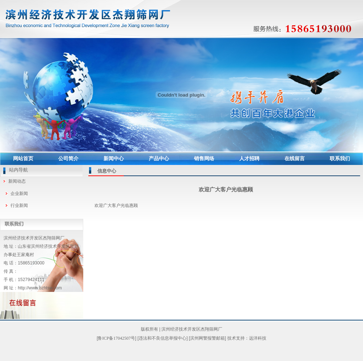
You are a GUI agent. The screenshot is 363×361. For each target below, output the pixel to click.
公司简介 (68, 158)
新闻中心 (114, 158)
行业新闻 (19, 205)
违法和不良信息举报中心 (162, 338)
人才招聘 (249, 158)
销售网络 (204, 158)
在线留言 (294, 158)
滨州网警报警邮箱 (207, 338)
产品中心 (159, 158)
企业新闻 (19, 193)
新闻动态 (17, 181)
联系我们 (340, 158)
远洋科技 (257, 338)
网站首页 (23, 158)
